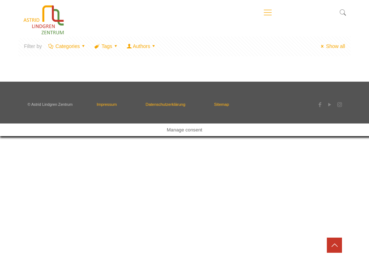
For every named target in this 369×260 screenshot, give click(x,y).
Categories (67, 46)
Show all (332, 46)
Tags (106, 46)
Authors (141, 46)
